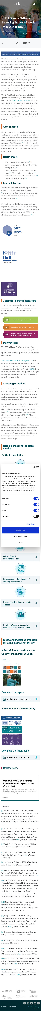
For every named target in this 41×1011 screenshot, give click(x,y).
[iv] (30, 161)
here (17, 840)
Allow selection (20, 536)
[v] (17, 167)
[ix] (26, 178)
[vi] (10, 172)
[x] (2, 932)
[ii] (2, 829)
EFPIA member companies (21, 100)
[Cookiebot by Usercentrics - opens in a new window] (30, 467)
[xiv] (27, 414)
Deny (21, 542)
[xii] (32, 214)
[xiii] (7, 412)
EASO (21, 366)
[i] (2, 811)
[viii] (37, 175)
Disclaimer (31, 1007)
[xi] (16, 198)
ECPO (32, 369)
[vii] (35, 172)
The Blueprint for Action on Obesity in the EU (17, 361)
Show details (31, 524)
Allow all (20, 530)
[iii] (22, 142)
